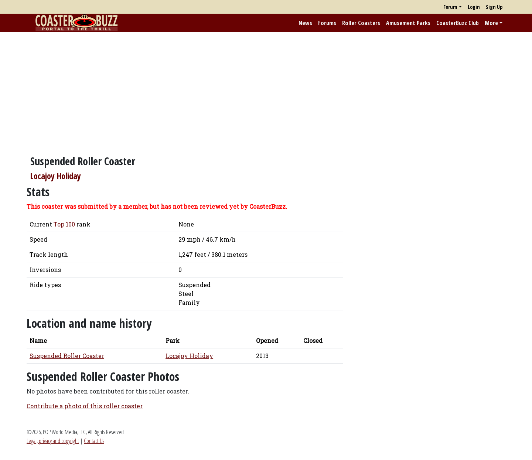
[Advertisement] (266, 90)
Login (474, 6)
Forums (327, 23)
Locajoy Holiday (55, 176)
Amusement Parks (408, 23)
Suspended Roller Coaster (67, 356)
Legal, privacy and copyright (53, 441)
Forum (450, 6)
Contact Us (94, 441)
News (305, 23)
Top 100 (64, 224)
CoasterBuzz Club (457, 23)
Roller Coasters (361, 23)
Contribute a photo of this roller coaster (85, 406)
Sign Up (494, 6)
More (491, 23)
